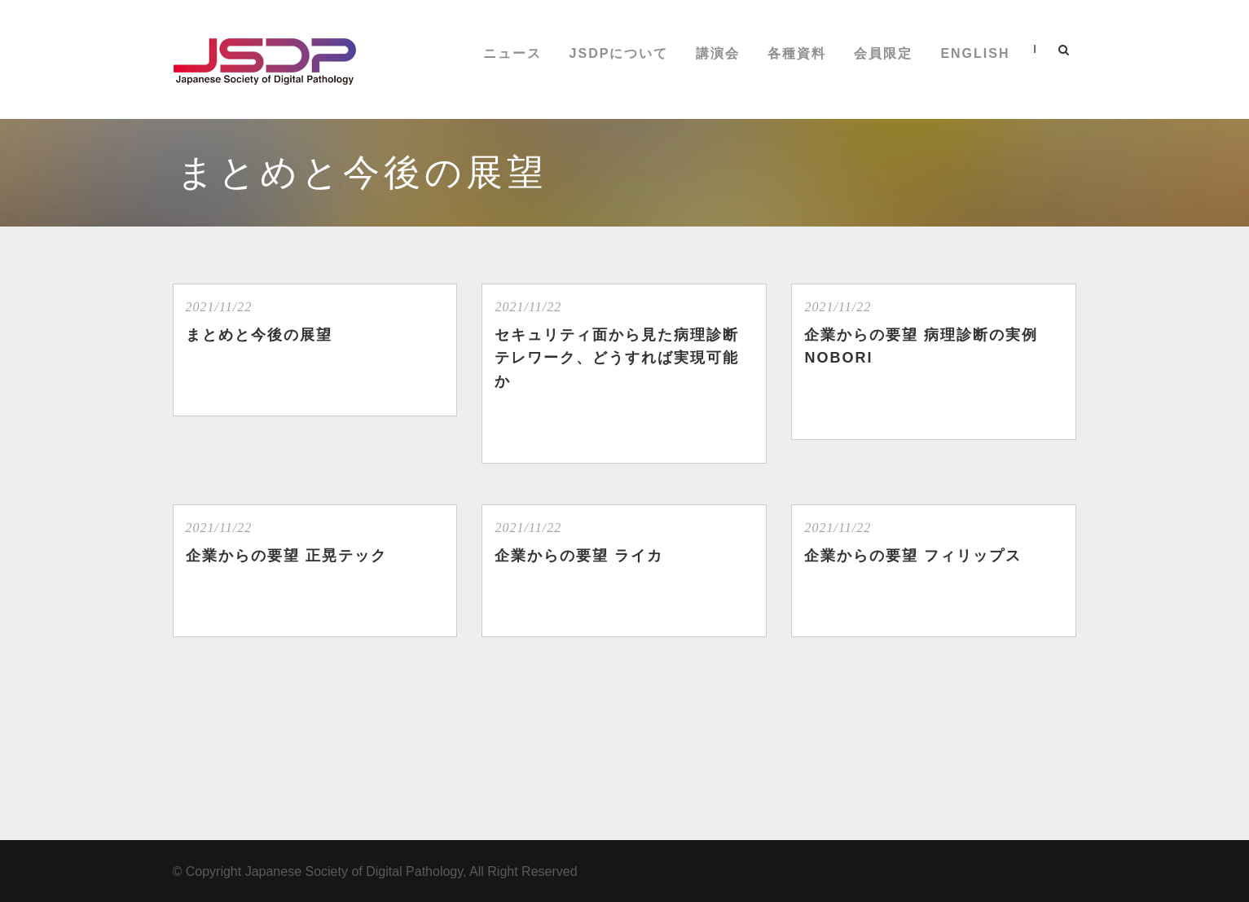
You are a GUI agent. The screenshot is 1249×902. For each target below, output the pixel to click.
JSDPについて (619, 53)
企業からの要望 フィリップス (913, 556)
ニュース (512, 53)
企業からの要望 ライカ (579, 556)
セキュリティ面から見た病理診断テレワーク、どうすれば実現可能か (617, 358)
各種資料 (796, 53)
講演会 (718, 53)
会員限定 (883, 53)
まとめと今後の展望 (259, 335)
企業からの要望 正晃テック (286, 556)
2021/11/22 (219, 307)
